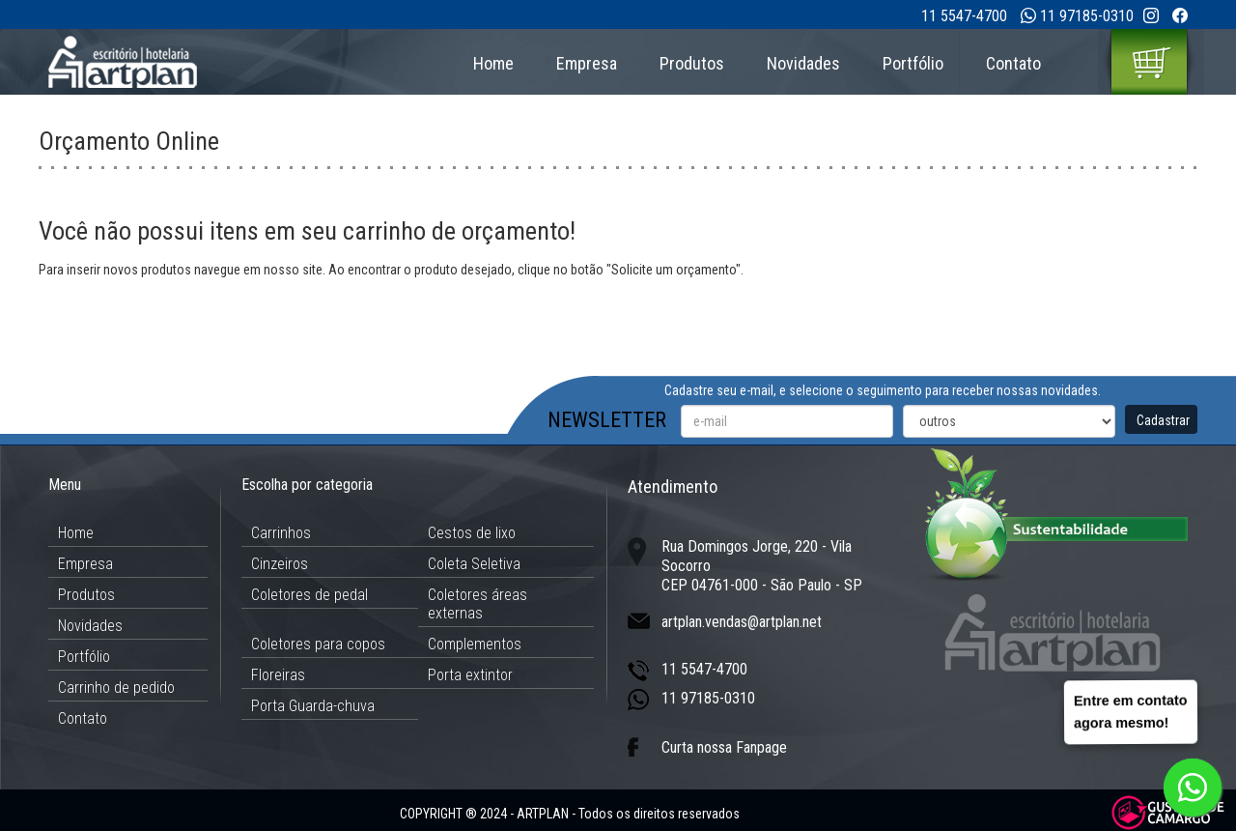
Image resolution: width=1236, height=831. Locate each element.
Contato (1013, 63)
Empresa (586, 63)
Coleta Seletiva (474, 564)
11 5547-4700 (964, 16)
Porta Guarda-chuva (313, 706)
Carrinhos (281, 533)
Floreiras (278, 675)
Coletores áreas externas (477, 604)
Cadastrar (1163, 420)
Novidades (803, 63)
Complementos (474, 644)
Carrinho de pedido (116, 687)
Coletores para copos (318, 644)
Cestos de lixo (472, 533)
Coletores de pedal (309, 595)
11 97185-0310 (1087, 16)
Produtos (692, 63)
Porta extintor (470, 675)
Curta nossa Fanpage (724, 747)
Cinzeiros (279, 564)
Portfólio (913, 63)
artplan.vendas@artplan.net (741, 622)
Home (493, 63)
